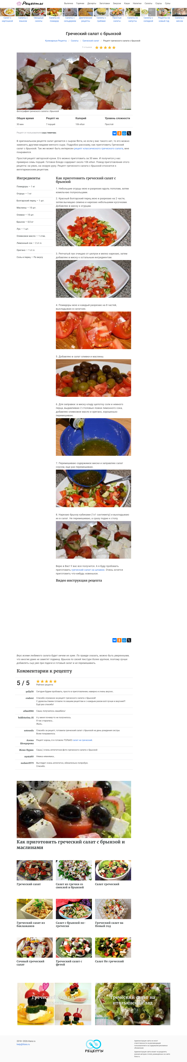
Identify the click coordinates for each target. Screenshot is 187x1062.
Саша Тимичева (49, 133)
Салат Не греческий (109, 961)
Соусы (159, 3)
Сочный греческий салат (30, 963)
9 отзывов (87, 47)
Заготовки (104, 3)
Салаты (148, 3)
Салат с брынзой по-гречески (71, 924)
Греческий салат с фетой (69, 963)
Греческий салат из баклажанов (31, 924)
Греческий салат (29, 884)
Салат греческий (107, 884)
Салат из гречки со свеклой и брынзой (70, 885)
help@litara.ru (23, 1044)
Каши (127, 3)
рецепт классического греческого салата (98, 148)
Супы (167, 3)
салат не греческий (82, 740)
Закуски (117, 3)
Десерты (91, 3)
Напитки (137, 3)
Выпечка (68, 3)
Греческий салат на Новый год (109, 924)
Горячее (80, 3)
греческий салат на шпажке (87, 569)
